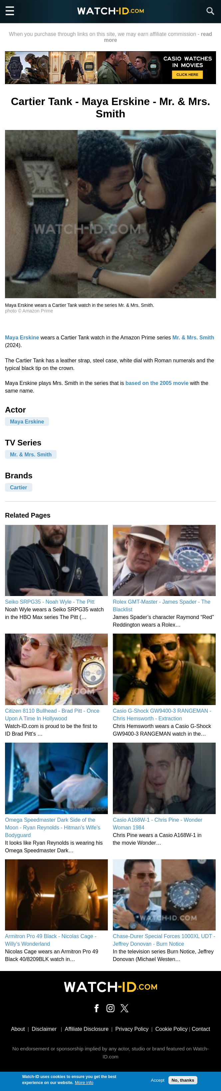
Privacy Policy (132, 1029)
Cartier (18, 487)
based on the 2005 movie (156, 383)
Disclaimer (44, 1029)
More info (84, 1084)
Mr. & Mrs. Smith (193, 337)
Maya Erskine (22, 337)
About (18, 1029)
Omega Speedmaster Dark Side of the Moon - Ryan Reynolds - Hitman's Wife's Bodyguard (52, 827)
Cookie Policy (171, 1029)
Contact (201, 1029)
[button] (110, 296)
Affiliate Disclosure (87, 1029)
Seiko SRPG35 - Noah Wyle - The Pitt (50, 602)
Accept (157, 1082)
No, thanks (182, 1082)
